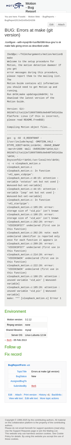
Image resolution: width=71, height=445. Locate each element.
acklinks (56, 394)
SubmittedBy (20, 386)
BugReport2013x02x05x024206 (20, 20)
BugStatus (21, 376)
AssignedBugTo (19, 381)
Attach (61, 24)
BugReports (48, 16)
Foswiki (21, 16)
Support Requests (21, 431)
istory (42, 394)
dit (10, 394)
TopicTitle (22, 371)
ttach (18, 394)
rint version (30, 394)
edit (28, 365)
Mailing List (52, 431)
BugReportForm (17, 365)
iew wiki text (16, 398)
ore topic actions (49, 398)
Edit (51, 24)
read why (59, 428)
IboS (9, 340)
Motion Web (34, 16)
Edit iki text (31, 398)
